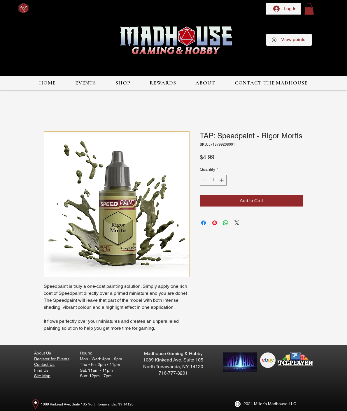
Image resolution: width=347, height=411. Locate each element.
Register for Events (51, 359)
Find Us (41, 370)
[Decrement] (204, 180)
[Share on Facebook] (203, 222)
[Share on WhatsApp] (225, 222)
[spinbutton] (213, 180)
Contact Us (44, 364)
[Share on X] (236, 222)
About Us (42, 353)
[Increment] (222, 180)
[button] (309, 9)
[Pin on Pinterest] (214, 222)
